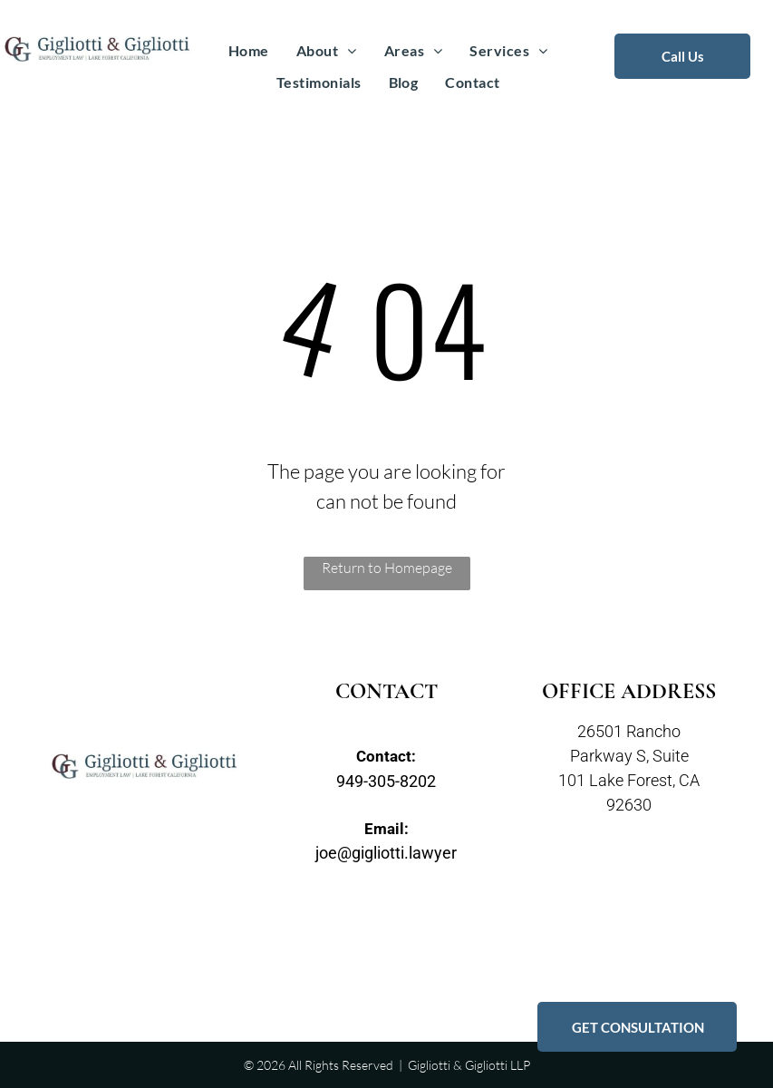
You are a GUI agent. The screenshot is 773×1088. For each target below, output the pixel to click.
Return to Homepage (387, 568)
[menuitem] (249, 50)
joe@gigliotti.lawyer (386, 852)
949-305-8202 (386, 781)
